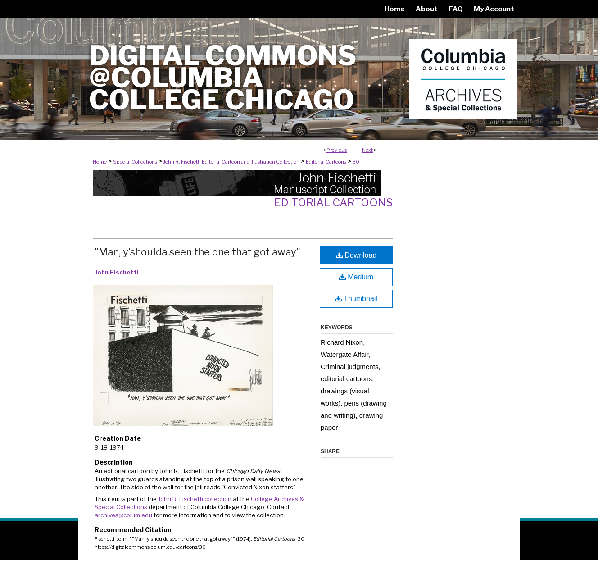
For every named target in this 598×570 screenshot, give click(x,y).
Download (356, 255)
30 (356, 162)
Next (367, 150)
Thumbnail (356, 298)
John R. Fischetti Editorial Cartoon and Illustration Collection (231, 162)
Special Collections (135, 162)
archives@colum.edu (123, 515)
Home (100, 162)
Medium (356, 277)
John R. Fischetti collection (194, 498)
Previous (336, 150)
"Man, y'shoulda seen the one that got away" (197, 252)
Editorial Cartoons (326, 162)
